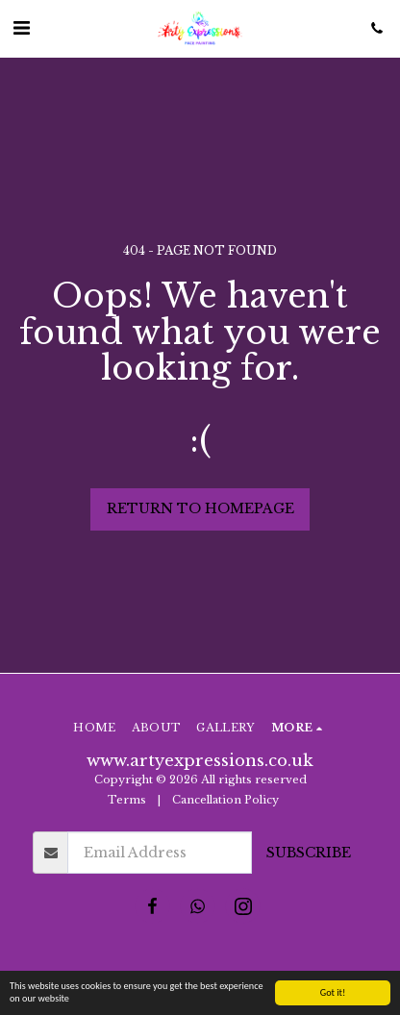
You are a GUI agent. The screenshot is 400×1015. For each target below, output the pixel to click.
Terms (127, 799)
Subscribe (308, 852)
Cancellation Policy (227, 799)
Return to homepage (200, 508)
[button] (21, 28)
